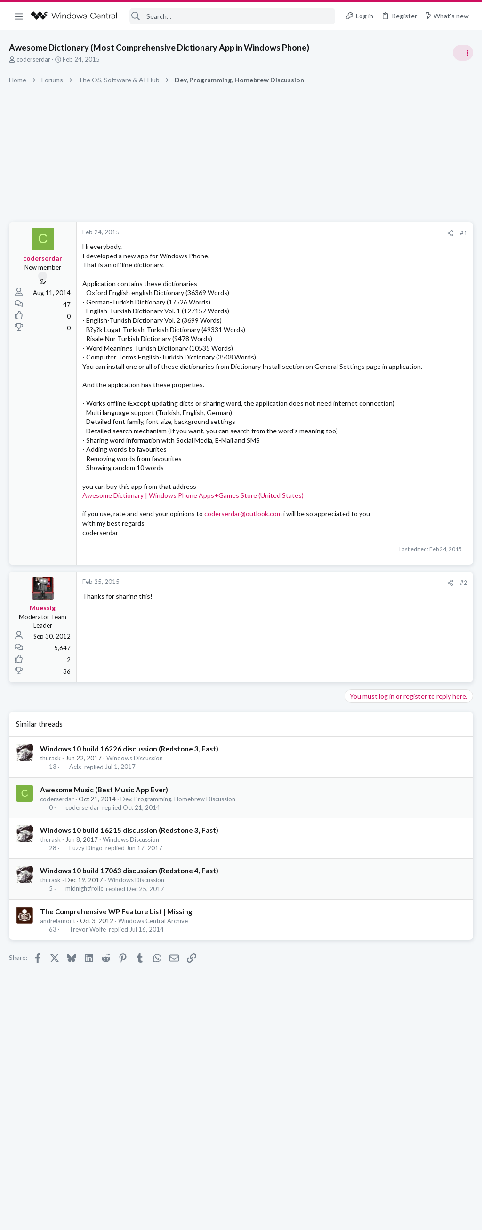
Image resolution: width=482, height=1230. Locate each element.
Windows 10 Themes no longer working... (408, 574)
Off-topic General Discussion (387, 555)
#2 (312, 619)
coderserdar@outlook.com (243, 541)
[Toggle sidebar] (463, 53)
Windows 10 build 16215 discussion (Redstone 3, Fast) (129, 867)
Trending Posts (358, 509)
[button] (18, 16)
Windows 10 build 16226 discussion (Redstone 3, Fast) (129, 786)
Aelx (75, 803)
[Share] (299, 233)
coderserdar (34, 59)
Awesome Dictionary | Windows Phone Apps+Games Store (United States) (193, 523)
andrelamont (58, 957)
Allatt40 (461, 680)
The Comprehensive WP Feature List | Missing (116, 948)
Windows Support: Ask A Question (396, 600)
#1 (312, 233)
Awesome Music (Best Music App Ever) (104, 826)
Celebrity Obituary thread (386, 529)
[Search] (232, 16)
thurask (50, 795)
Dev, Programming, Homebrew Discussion (178, 835)
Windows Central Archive (153, 957)
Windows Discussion (135, 795)
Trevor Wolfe (87, 966)
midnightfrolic (84, 925)
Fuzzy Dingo (86, 885)
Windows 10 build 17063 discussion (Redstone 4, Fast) (129, 907)
